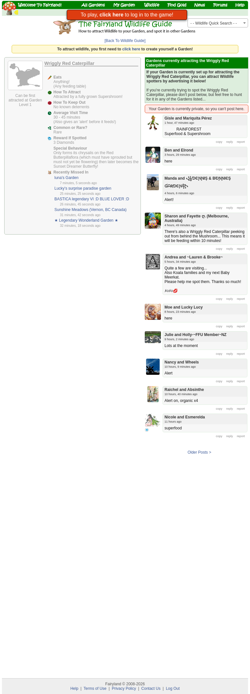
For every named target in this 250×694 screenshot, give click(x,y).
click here (131, 49)
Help (74, 688)
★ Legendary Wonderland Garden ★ (86, 220)
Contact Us (150, 688)
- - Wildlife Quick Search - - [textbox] (213, 23)
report (241, 141)
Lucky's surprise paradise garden (82, 188)
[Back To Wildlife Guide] (125, 40)
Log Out (173, 688)
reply (229, 141)
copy (219, 141)
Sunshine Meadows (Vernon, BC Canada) (90, 209)
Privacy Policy (124, 688)
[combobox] (218, 22)
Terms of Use (95, 688)
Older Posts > (199, 452)
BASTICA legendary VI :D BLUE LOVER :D (91, 199)
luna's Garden (66, 177)
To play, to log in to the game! (127, 14)
